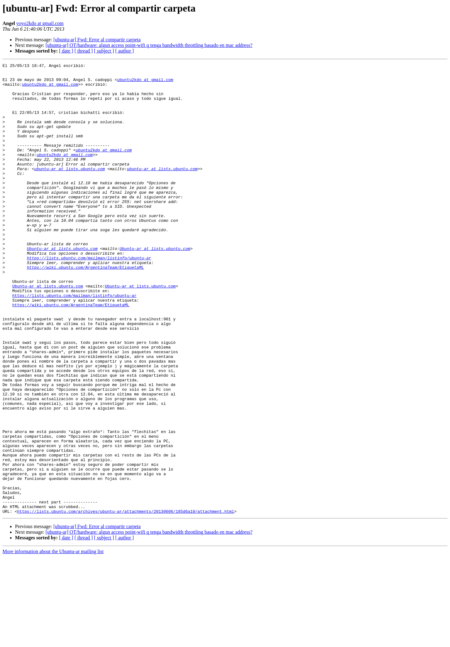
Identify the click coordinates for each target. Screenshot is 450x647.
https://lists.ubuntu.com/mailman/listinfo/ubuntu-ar (89, 297)
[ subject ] (104, 50)
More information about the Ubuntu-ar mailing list (53, 641)
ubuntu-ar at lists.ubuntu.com (69, 190)
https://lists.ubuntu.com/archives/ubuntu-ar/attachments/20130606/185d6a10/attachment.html (125, 601)
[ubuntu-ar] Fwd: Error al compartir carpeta (97, 39)
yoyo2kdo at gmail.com (40, 23)
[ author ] (124, 50)
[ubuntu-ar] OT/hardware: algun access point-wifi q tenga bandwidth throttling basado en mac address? (149, 45)
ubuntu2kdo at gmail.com (145, 83)
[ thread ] (83, 50)
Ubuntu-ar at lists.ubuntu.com (62, 286)
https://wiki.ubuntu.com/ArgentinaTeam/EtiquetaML (85, 308)
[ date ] (66, 50)
